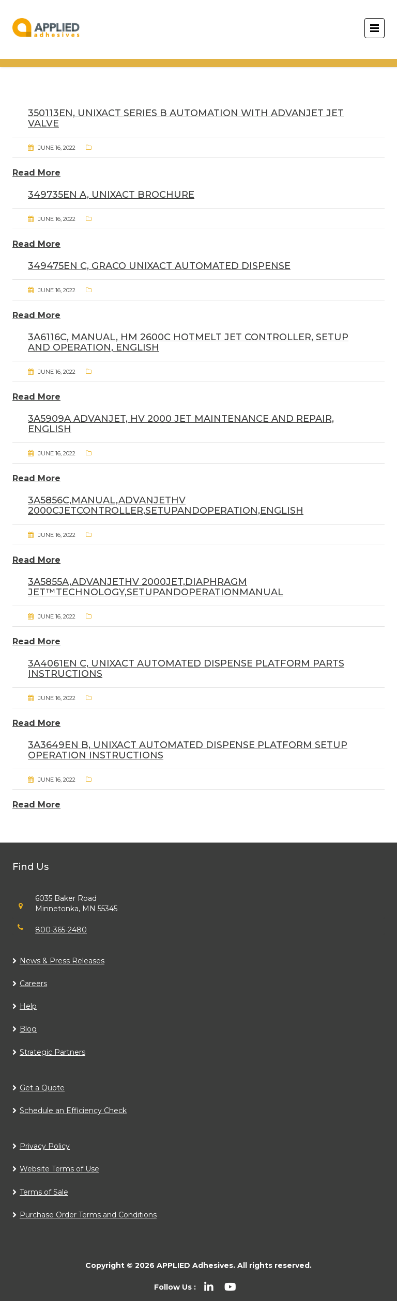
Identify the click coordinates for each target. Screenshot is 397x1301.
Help (28, 1006)
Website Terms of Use (59, 1168)
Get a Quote (42, 1087)
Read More (36, 173)
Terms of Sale (44, 1192)
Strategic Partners (52, 1052)
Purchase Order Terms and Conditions (88, 1214)
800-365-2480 (61, 929)
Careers (33, 983)
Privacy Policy (45, 1146)
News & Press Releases (62, 960)
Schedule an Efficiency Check (73, 1110)
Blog (28, 1029)
